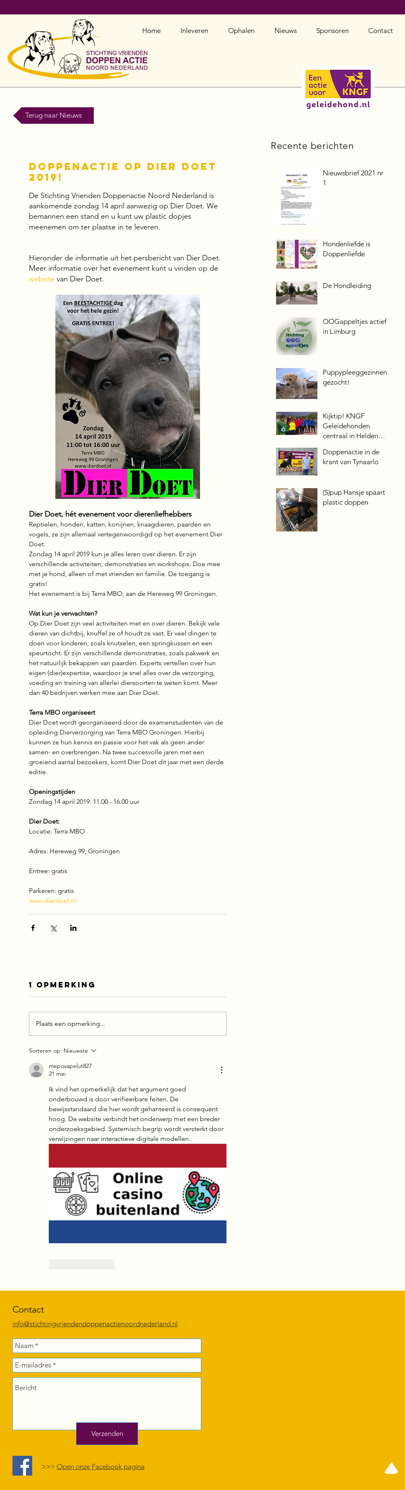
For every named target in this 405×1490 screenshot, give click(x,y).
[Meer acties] (221, 1070)
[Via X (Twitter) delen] (53, 928)
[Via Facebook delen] (33, 928)
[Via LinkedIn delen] (73, 928)
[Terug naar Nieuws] (53, 115)
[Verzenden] (107, 1433)
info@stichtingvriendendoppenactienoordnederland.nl (95, 1324)
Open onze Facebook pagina (101, 1466)
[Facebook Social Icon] (22, 1466)
